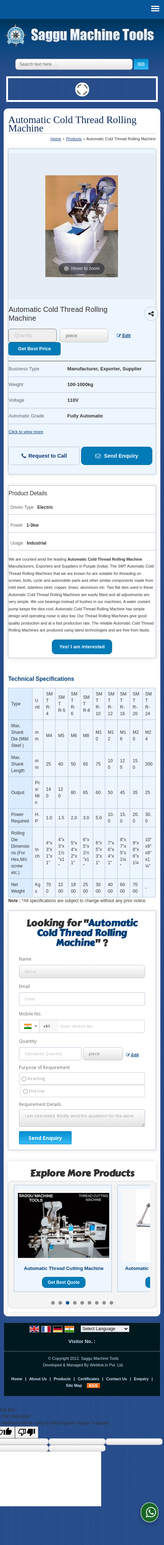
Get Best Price (34, 348)
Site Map (74, 1385)
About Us (38, 1379)
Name (25, 959)
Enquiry (141, 1379)
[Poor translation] (26, 1432)
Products (74, 139)
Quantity (28, 1041)
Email (24, 986)
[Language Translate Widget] (105, 1328)
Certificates (88, 1379)
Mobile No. (30, 1014)
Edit (124, 335)
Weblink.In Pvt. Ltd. (107, 1365)
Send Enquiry (116, 456)
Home (55, 139)
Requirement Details (40, 1104)
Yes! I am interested (82, 646)
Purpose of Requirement (44, 1067)
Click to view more (25, 431)
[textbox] (84, 335)
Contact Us (116, 1379)
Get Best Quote (64, 1288)
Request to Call (44, 456)
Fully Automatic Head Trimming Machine (64, 1271)
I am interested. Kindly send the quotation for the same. (82, 1118)
